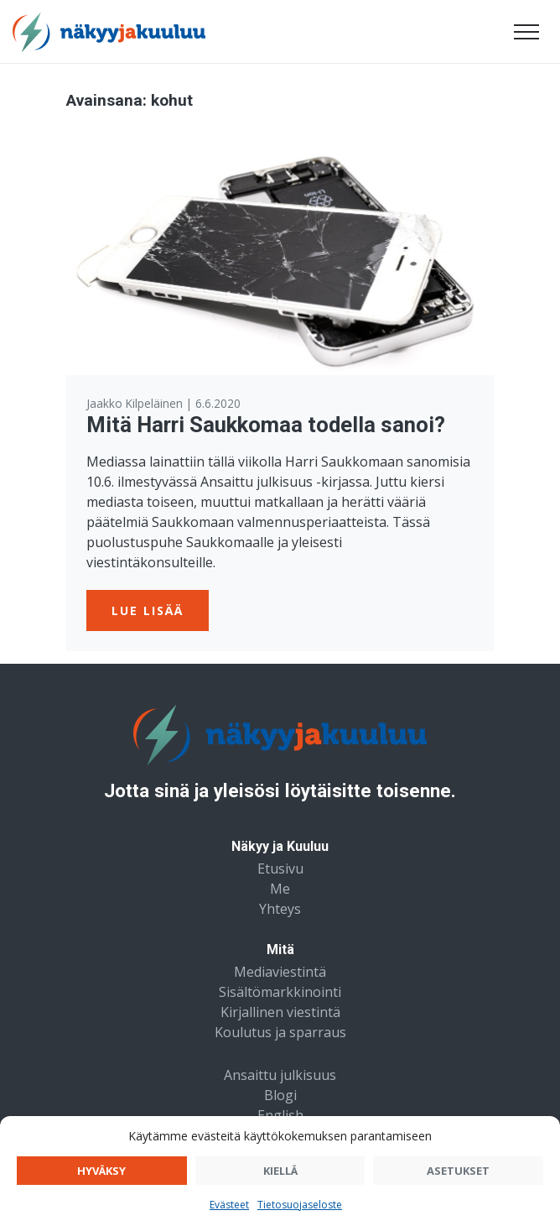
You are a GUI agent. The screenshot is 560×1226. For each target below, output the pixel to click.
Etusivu (280, 868)
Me (280, 888)
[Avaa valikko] (526, 32)
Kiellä (280, 1170)
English (280, 1115)
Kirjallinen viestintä (280, 1012)
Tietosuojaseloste (299, 1204)
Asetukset (458, 1170)
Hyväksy (101, 1170)
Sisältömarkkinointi (280, 992)
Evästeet (229, 1204)
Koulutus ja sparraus (280, 1032)
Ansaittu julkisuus (280, 1075)
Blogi (280, 1095)
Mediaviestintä (280, 972)
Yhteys (280, 909)
